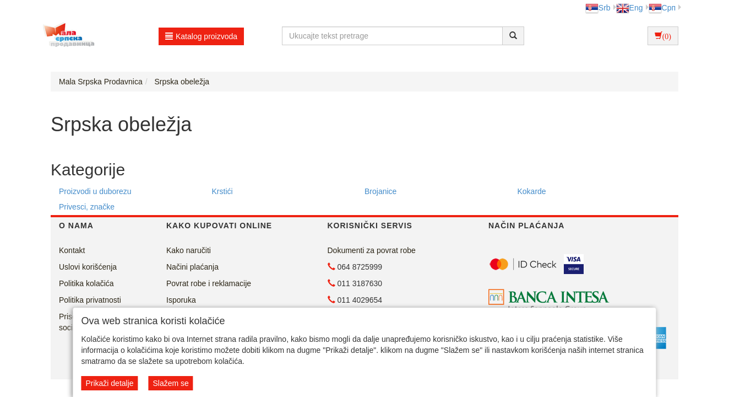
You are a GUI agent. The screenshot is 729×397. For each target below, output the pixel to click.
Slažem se (170, 383)
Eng (629, 7)
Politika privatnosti (90, 300)
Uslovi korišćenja (88, 266)
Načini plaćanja (192, 266)
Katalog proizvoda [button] (201, 36)
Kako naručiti (188, 250)
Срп (662, 7)
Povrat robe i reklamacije (208, 283)
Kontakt (72, 250)
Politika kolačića (86, 283)
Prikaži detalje (109, 383)
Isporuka (181, 300)
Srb (598, 7)
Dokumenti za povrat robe (372, 250)
